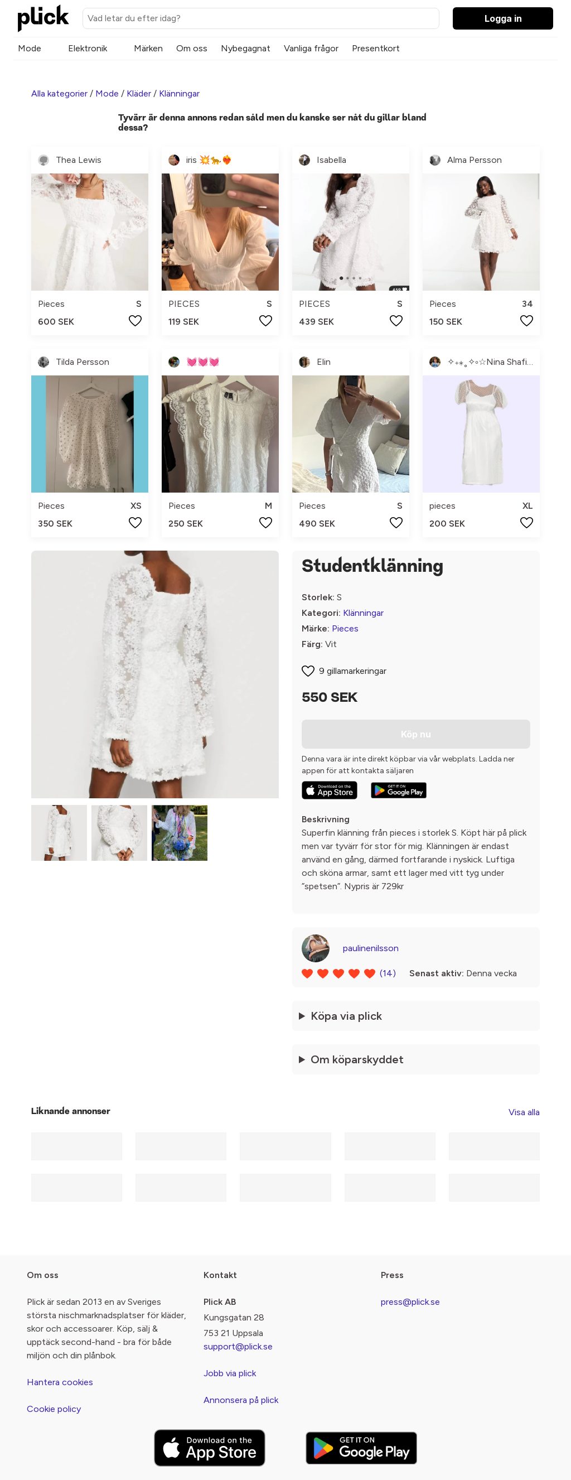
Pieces (345, 628)
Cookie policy (54, 1409)
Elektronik (87, 48)
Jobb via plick (230, 1373)
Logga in (503, 18)
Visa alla (524, 1112)
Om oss (191, 48)
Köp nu (416, 734)
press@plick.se (410, 1301)
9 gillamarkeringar (352, 671)
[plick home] (43, 18)
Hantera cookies (60, 1382)
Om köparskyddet (357, 1059)
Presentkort (376, 48)
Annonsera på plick (241, 1400)
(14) (388, 973)
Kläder (139, 93)
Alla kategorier (59, 93)
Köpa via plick (346, 1016)
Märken (148, 48)
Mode (29, 48)
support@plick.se (238, 1346)
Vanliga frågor (311, 48)
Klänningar (179, 93)
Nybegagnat (245, 48)
